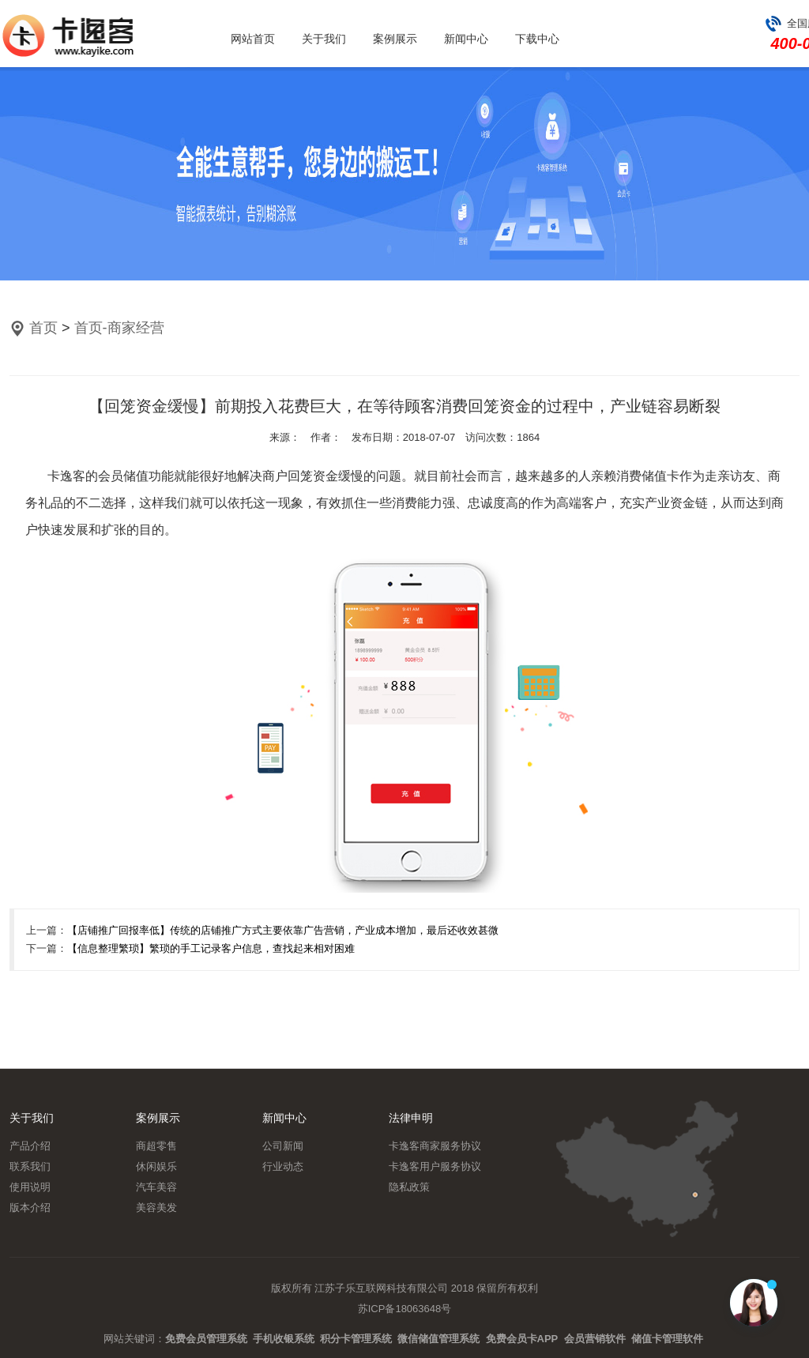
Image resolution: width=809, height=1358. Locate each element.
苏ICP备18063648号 (405, 1309)
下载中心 (537, 38)
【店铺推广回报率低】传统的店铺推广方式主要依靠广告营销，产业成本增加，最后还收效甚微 (283, 930)
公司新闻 (282, 1146)
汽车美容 (156, 1187)
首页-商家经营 (119, 328)
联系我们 (30, 1166)
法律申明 (411, 1118)
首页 (43, 328)
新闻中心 (466, 38)
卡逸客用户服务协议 (435, 1166)
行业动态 (282, 1166)
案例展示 (395, 38)
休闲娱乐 (156, 1166)
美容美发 (156, 1207)
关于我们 (324, 38)
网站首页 (253, 38)
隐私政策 (409, 1187)
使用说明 (30, 1187)
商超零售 (156, 1146)
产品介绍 (30, 1146)
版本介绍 (30, 1207)
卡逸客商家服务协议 (435, 1146)
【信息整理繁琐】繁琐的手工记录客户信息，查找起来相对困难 (211, 948)
